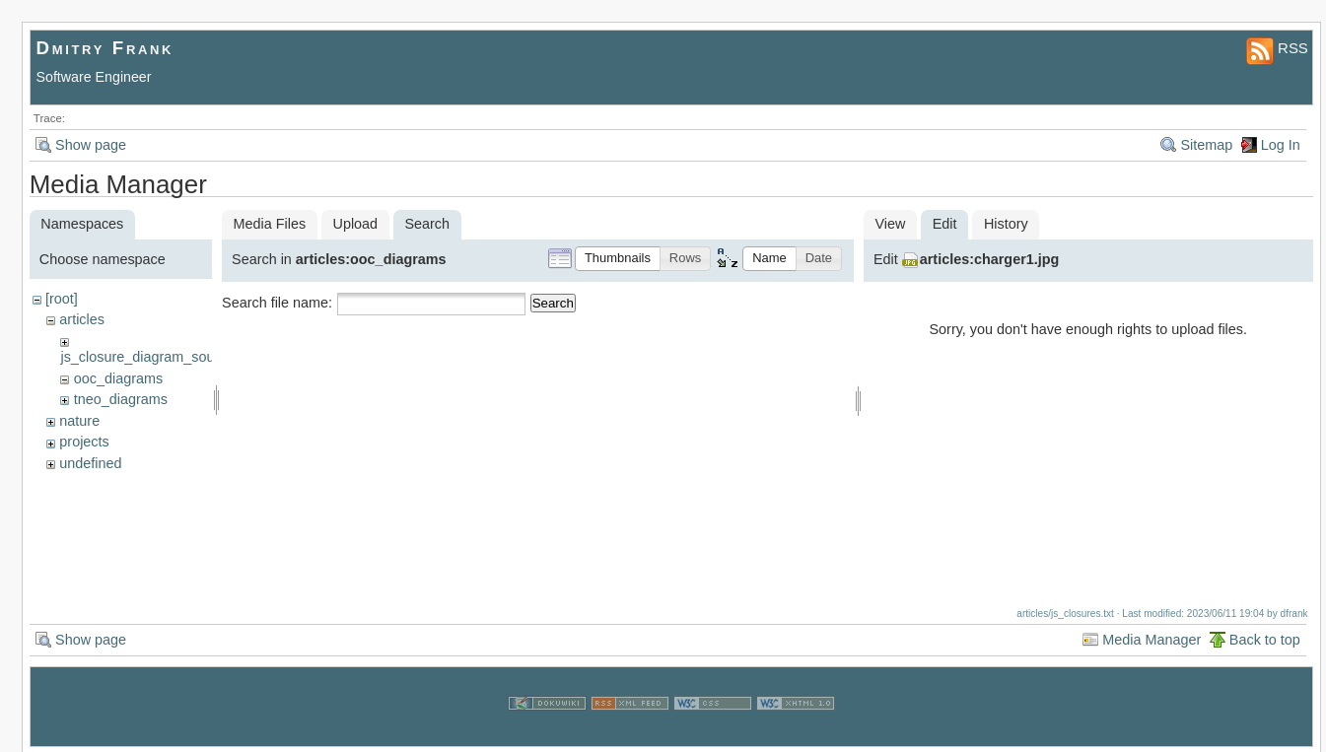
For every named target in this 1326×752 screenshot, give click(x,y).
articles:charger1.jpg (990, 259)
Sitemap (1206, 145)
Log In (1280, 145)
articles (82, 319)
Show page (90, 145)
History (1006, 224)
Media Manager (1151, 637)
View (889, 224)
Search (553, 303)
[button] (618, 258)
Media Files (270, 224)
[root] (61, 299)
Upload (355, 224)
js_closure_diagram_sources (150, 357)
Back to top (1264, 637)
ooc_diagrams (118, 378)
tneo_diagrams (121, 399)
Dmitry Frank (105, 47)
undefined (90, 463)
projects (83, 441)
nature (79, 421)
